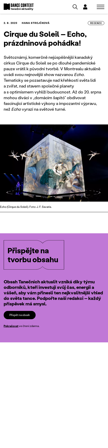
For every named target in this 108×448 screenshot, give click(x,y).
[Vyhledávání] (75, 7)
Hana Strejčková (36, 23)
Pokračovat (11, 326)
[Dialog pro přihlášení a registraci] (85, 7)
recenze (96, 23)
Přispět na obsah (19, 315)
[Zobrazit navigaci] (100, 7)
